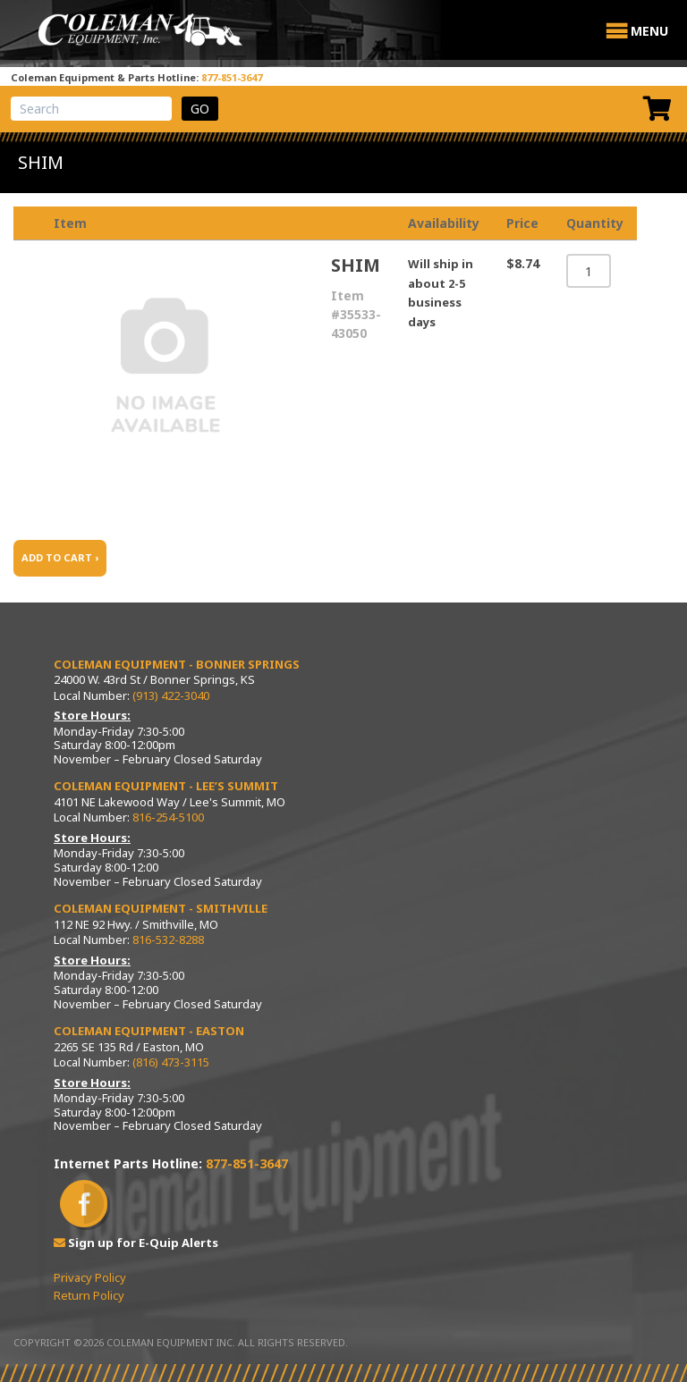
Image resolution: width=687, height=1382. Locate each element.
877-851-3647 (231, 77)
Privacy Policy (90, 1277)
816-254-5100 (168, 817)
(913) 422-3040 (170, 695)
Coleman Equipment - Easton (149, 1031)
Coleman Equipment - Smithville (160, 908)
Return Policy (89, 1295)
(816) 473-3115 (170, 1062)
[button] (649, 31)
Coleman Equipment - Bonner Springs (177, 664)
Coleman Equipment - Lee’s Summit (166, 786)
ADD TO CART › (59, 557)
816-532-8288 (168, 939)
